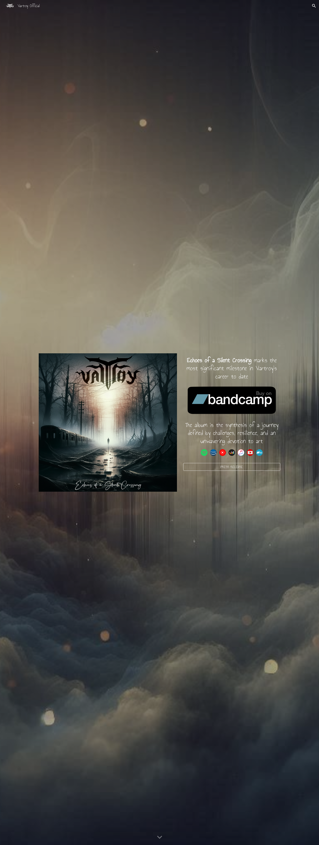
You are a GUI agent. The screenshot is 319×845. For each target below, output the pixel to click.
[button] (314, 6)
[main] (231, 368)
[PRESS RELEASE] (231, 466)
